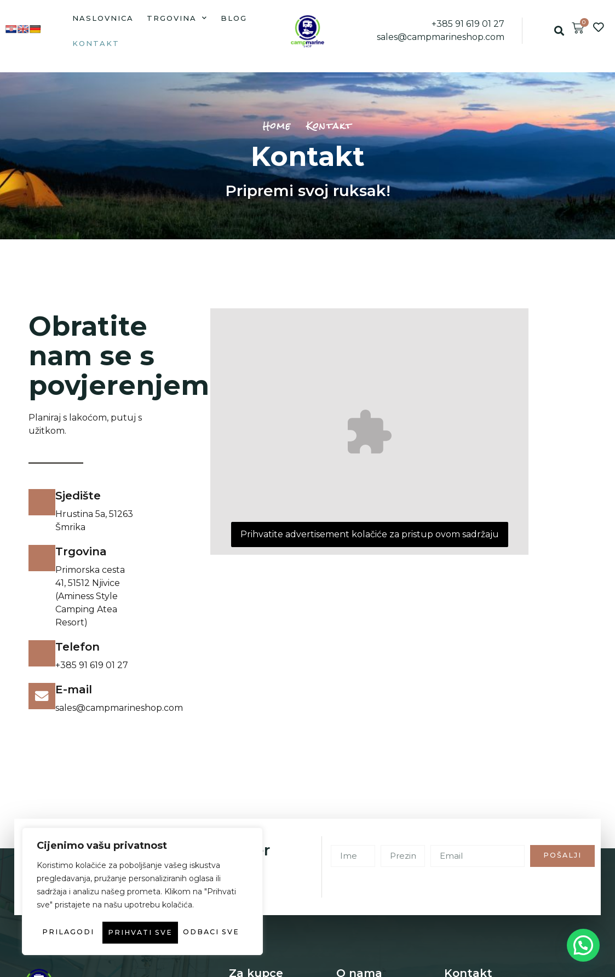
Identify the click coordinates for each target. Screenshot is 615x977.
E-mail (74, 689)
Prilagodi (86, 910)
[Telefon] (42, 654)
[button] (559, 31)
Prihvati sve (142, 932)
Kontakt (95, 43)
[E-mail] (42, 696)
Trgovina (177, 18)
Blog (234, 18)
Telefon (78, 646)
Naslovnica (103, 18)
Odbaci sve (191, 910)
